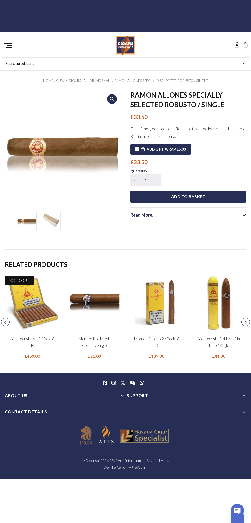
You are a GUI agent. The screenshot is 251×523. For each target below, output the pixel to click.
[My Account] (237, 34)
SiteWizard (139, 469)
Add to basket (206, 182)
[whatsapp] (142, 385)
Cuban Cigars (68, 82)
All (108, 82)
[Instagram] (113, 385)
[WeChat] (132, 385)
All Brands (93, 82)
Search (244, 64)
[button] (112, 101)
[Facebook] (105, 385)
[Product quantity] (146, 182)
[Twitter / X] (122, 385)
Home (48, 82)
